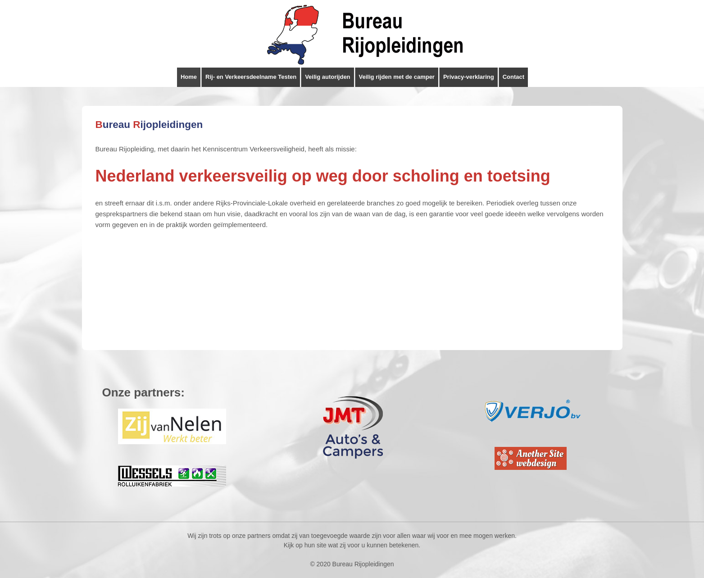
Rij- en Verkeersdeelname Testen (250, 76)
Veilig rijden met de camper (397, 76)
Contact (513, 76)
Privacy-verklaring (468, 76)
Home (189, 76)
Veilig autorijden (327, 76)
